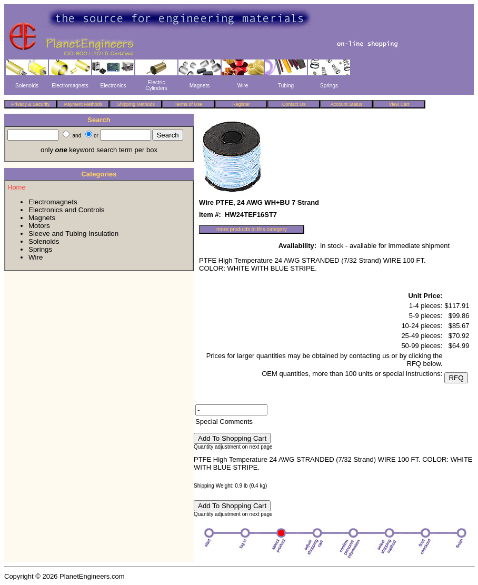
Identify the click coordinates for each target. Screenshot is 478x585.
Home (16, 187)
